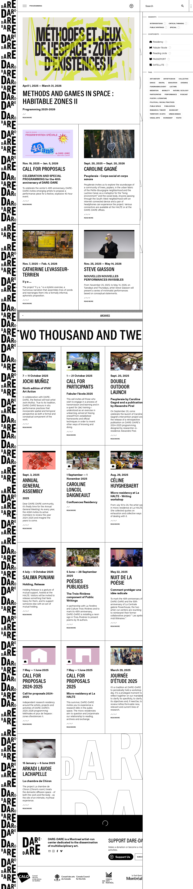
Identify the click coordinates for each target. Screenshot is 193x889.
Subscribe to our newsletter (49, 851)
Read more (27, 117)
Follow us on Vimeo (61, 851)
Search (181, 6)
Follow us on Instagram (53, 851)
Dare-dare (8, 444)
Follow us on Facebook (57, 851)
